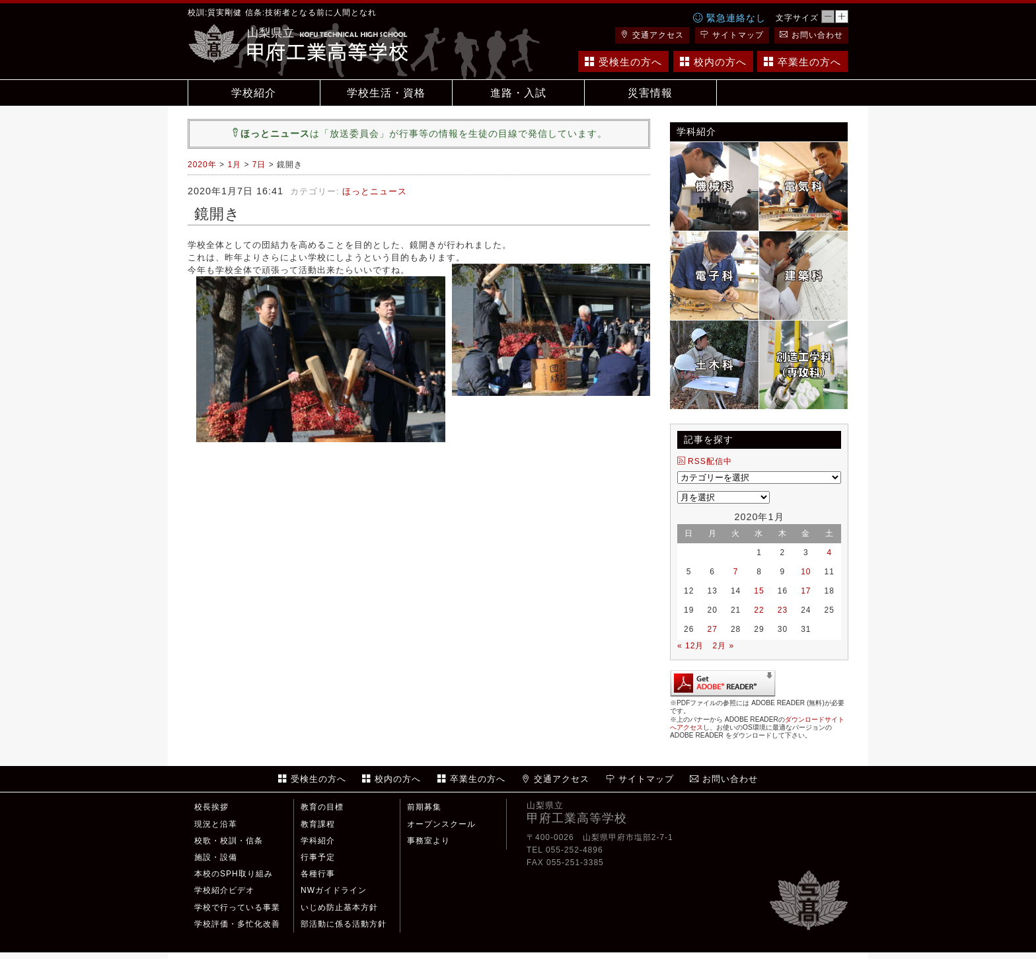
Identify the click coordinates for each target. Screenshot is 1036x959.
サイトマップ (732, 35)
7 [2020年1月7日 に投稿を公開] (736, 571)
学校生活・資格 (386, 92)
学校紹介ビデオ (224, 890)
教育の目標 (322, 807)
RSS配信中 (704, 461)
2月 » (723, 645)
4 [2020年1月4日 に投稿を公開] (829, 552)
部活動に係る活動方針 (344, 924)
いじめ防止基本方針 (339, 907)
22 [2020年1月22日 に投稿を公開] (759, 610)
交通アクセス (652, 35)
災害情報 (650, 92)
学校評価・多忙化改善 (237, 924)
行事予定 (318, 857)
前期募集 (424, 807)
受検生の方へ (623, 61)
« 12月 (690, 645)
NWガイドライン (334, 890)
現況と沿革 (215, 824)
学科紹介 (318, 840)
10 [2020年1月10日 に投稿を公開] (806, 571)
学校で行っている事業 (237, 907)
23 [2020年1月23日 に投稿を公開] (783, 610)
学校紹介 (253, 92)
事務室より (428, 840)
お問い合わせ (811, 35)
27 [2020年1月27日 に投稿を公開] (712, 629)
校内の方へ (713, 61)
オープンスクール (441, 824)
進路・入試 (518, 92)
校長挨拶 (211, 807)
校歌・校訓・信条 (228, 840)
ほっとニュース (374, 191)
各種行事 (318, 873)
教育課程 (318, 824)
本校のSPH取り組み (233, 873)
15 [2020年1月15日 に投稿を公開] (759, 590)
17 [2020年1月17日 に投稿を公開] (806, 590)
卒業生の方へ (802, 61)
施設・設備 (215, 857)
